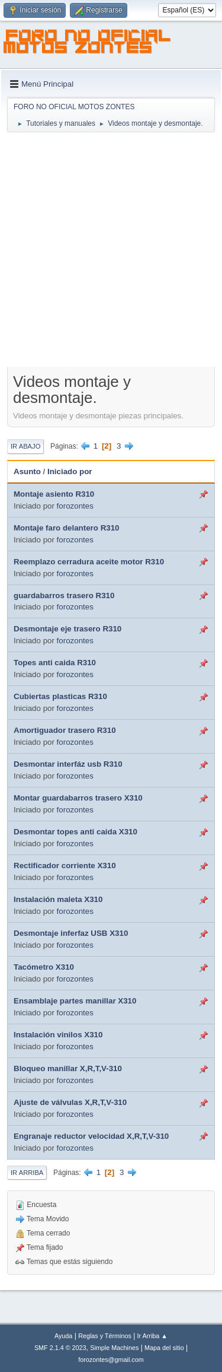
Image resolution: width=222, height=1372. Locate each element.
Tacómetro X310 (44, 967)
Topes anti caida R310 (55, 662)
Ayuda (63, 1335)
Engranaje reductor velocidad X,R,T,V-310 (91, 1136)
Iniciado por (69, 471)
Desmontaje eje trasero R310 (67, 628)
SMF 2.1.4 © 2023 (60, 1347)
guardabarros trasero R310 (64, 595)
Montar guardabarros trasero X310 (78, 797)
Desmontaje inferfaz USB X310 (71, 933)
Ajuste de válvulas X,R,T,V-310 (70, 1102)
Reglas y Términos (104, 1335)
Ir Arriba (27, 1172)
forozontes (75, 505)
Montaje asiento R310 (54, 494)
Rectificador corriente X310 (65, 865)
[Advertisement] (111, 250)
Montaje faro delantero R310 (67, 527)
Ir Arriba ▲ (152, 1335)
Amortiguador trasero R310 (65, 730)
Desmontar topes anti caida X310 (75, 831)
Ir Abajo (25, 446)
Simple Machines (114, 1347)
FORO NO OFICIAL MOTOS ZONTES (88, 43)
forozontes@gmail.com (110, 1359)
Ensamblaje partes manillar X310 (75, 1000)
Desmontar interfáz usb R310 (68, 764)
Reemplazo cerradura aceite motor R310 (89, 561)
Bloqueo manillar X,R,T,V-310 (68, 1068)
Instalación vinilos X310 (58, 1034)
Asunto (27, 471)
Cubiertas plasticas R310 (60, 696)
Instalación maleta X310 (58, 899)
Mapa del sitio (164, 1347)
